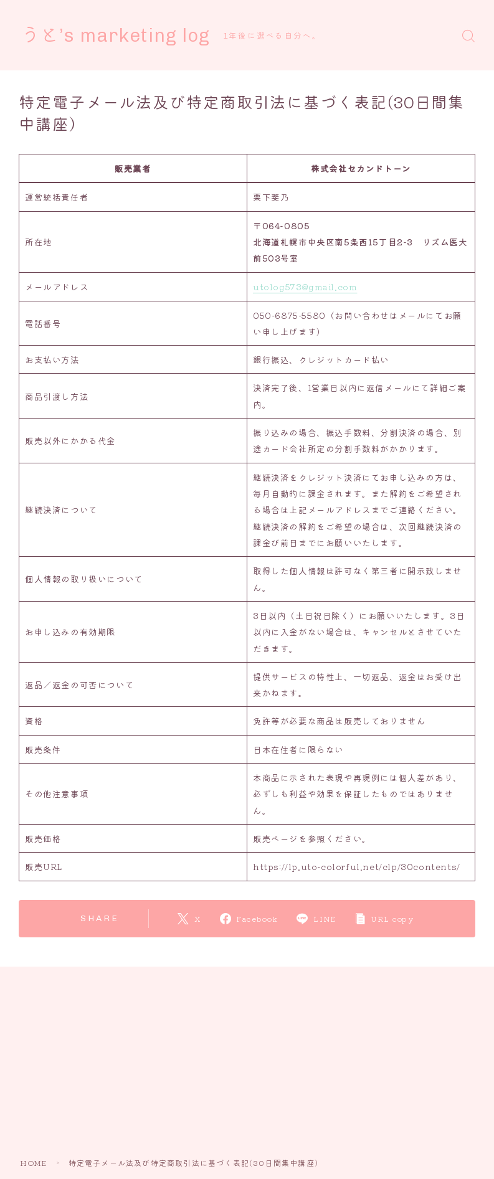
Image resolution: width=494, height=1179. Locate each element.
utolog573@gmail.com (305, 286)
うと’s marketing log (119, 35)
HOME (33, 1162)
